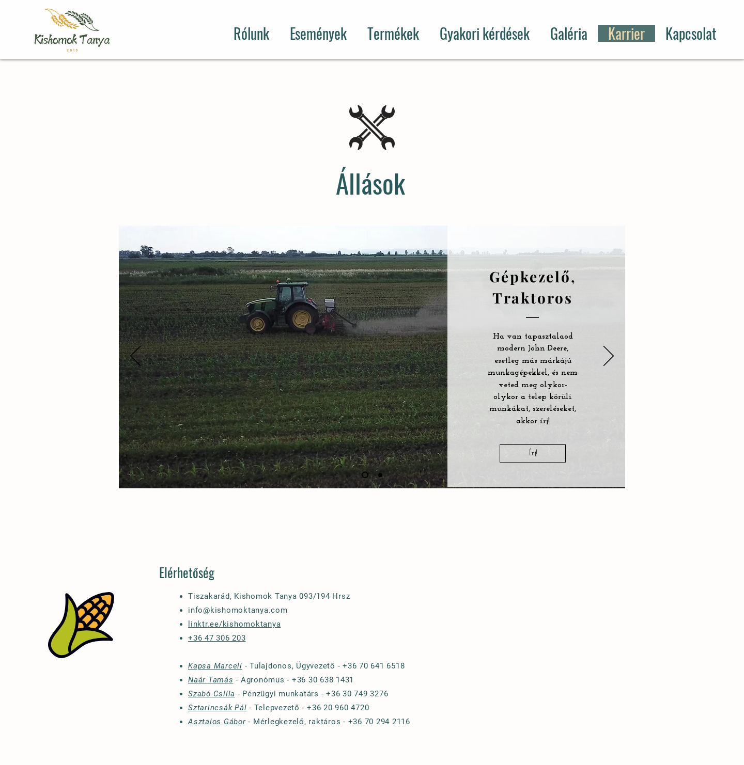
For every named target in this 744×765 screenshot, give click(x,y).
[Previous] (135, 357)
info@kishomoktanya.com (238, 610)
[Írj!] (533, 453)
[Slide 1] (365, 475)
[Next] (608, 357)
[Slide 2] (380, 475)
